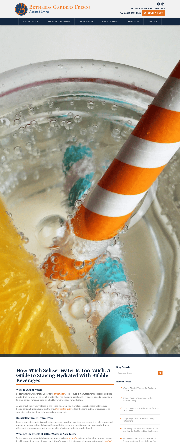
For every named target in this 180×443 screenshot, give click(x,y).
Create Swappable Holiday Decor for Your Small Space (141, 409)
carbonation (59, 394)
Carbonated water (63, 409)
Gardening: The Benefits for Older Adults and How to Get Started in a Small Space (140, 429)
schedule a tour (153, 12)
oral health (72, 438)
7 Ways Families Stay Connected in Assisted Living (137, 399)
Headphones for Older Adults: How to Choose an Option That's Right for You (139, 439)
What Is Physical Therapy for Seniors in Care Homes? (139, 389)
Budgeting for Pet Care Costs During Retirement (138, 419)
